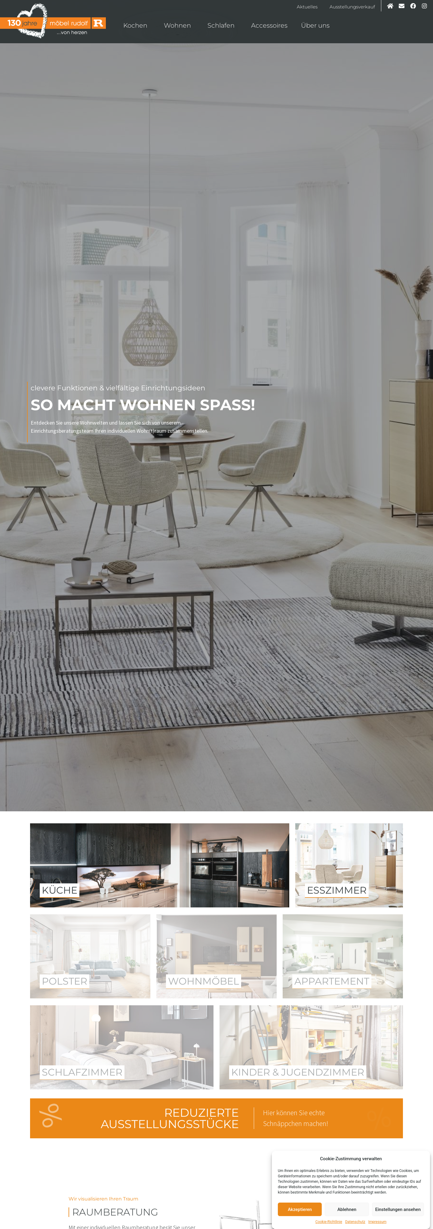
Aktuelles (307, 7)
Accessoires (269, 25)
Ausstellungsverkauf (352, 7)
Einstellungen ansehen (398, 1209)
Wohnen (179, 25)
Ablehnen (346, 1209)
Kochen (136, 25)
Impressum (377, 1222)
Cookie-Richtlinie (328, 1222)
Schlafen (222, 25)
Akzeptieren (300, 1209)
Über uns (317, 25)
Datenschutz (355, 1222)
